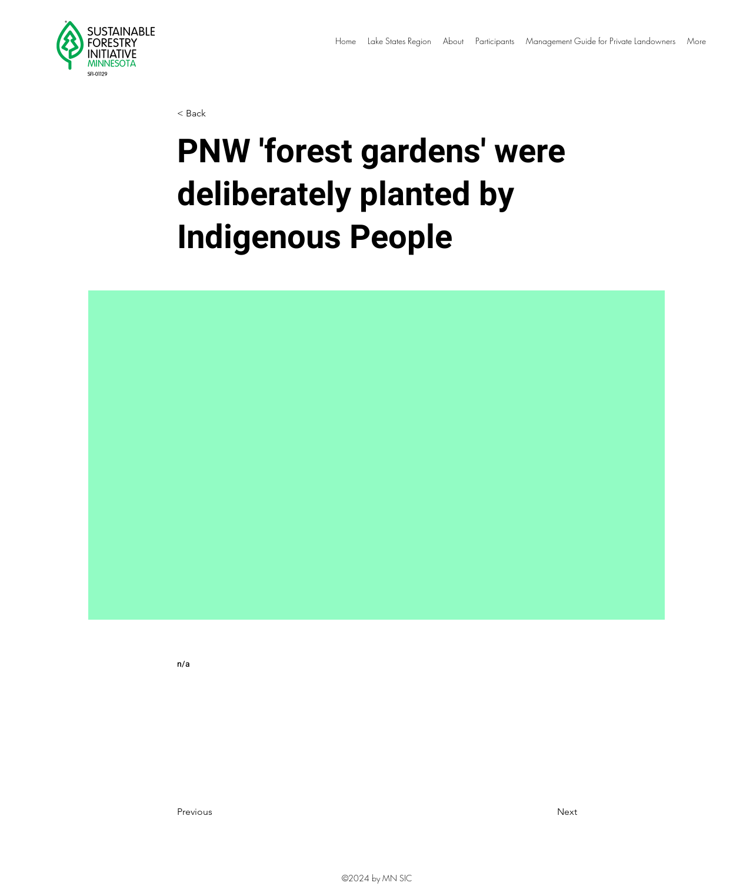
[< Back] (216, 113)
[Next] (547, 812)
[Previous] (216, 812)
